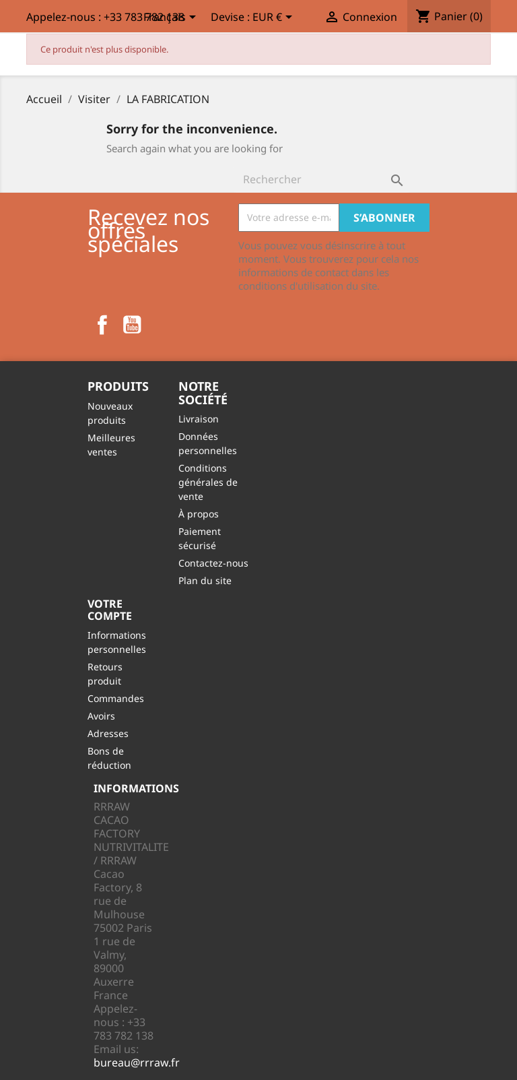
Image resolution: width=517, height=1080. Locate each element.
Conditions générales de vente (208, 482)
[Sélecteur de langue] (172, 18)
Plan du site (205, 580)
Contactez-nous (213, 563)
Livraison (198, 418)
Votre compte (110, 609)
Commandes (116, 698)
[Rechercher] (322, 179)
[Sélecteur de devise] (274, 18)
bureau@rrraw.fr (137, 1062)
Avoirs (101, 715)
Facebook (102, 324)
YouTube (131, 324)
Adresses (108, 733)
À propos (198, 513)
